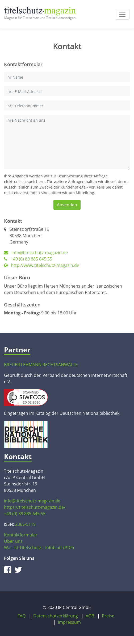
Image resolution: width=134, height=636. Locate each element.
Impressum (69, 622)
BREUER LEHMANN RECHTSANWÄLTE (41, 365)
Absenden (67, 205)
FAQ (22, 616)
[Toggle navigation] (122, 14)
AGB (90, 616)
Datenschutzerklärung (55, 616)
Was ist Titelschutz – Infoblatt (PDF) (39, 547)
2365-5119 (25, 524)
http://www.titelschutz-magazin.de (41, 265)
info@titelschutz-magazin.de (39, 252)
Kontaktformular (20, 535)
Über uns (13, 541)
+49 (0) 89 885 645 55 (28, 259)
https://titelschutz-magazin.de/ (34, 507)
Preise (108, 616)
